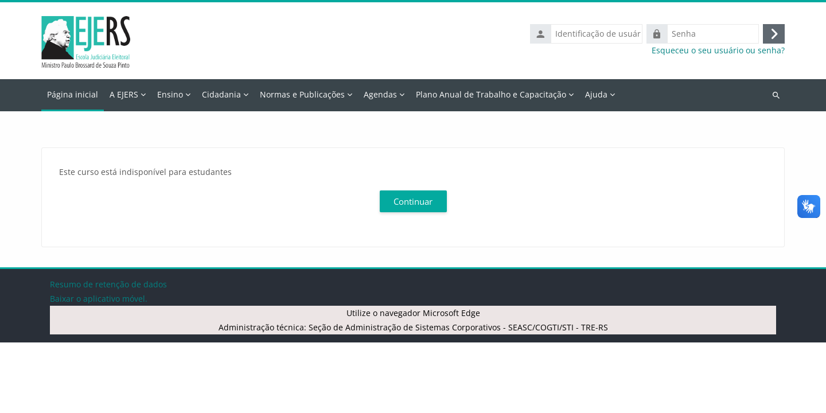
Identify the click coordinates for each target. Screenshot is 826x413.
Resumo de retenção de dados (108, 354)
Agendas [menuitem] (380, 94)
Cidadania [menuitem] (221, 94)
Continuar (413, 201)
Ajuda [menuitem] (596, 94)
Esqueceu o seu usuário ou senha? (718, 50)
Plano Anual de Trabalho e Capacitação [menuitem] (491, 94)
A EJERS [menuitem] (124, 94)
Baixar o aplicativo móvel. (98, 369)
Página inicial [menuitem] (72, 94)
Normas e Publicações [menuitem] (302, 94)
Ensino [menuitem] (170, 94)
